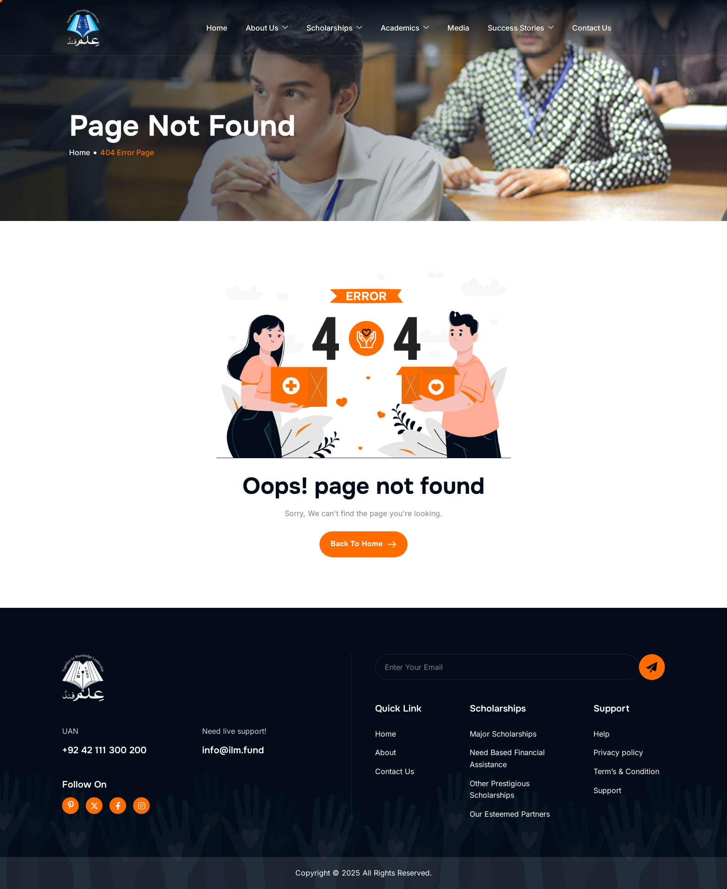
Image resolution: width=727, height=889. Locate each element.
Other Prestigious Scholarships (499, 789)
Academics (405, 28)
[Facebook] (117, 805)
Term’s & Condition (626, 771)
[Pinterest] (70, 805)
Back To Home (363, 544)
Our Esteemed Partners (510, 814)
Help (601, 733)
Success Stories (521, 28)
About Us (267, 28)
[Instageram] (141, 805)
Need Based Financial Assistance (507, 758)
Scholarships (334, 28)
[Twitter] (94, 805)
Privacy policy (618, 752)
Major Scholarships (503, 733)
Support (607, 790)
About (385, 752)
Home (216, 27)
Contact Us (592, 27)
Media (458, 27)
